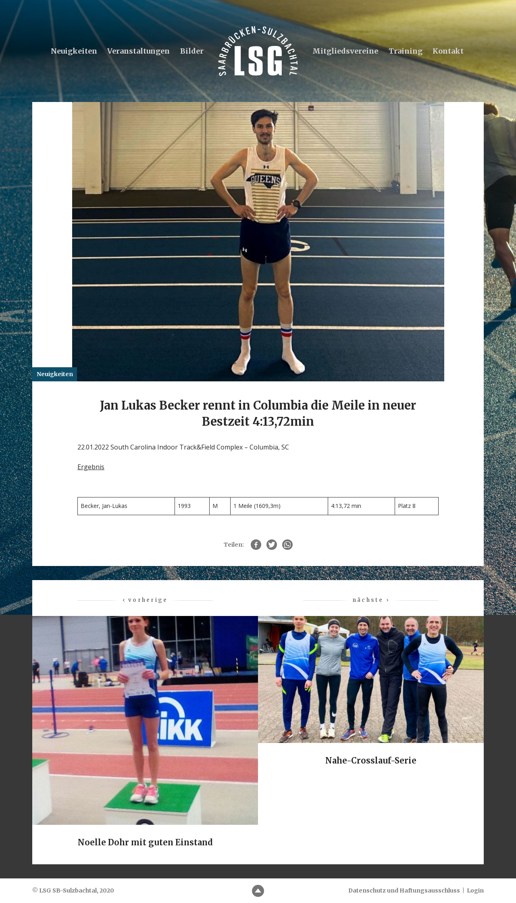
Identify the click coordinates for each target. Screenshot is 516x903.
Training (405, 51)
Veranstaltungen (138, 51)
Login (475, 890)
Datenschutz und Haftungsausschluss (404, 890)
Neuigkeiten (74, 51)
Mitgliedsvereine (345, 51)
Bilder (192, 51)
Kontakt (448, 51)
